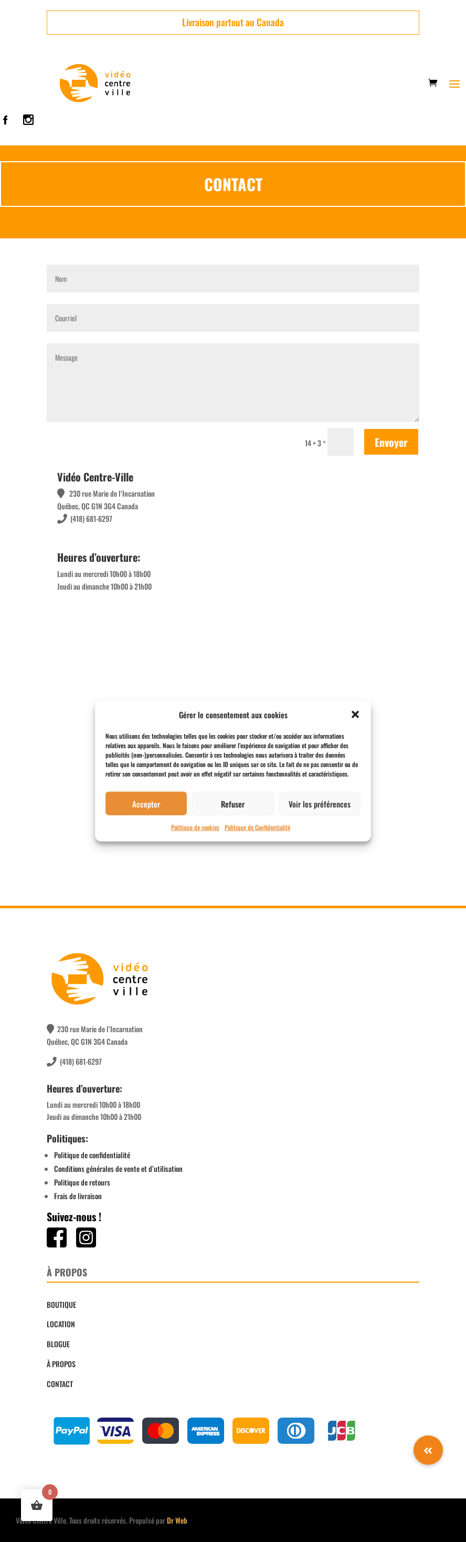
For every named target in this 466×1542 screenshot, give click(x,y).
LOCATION (61, 1323)
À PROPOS (61, 1363)
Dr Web (177, 1520)
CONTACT (60, 1383)
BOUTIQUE (61, 1304)
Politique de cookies (195, 827)
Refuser (233, 804)
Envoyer (391, 442)
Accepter (146, 804)
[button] (355, 714)
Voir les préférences (320, 804)
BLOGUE (58, 1343)
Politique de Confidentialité (257, 827)
